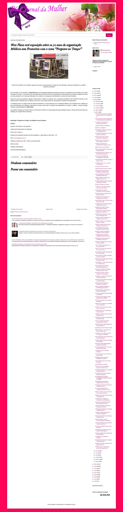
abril (96, 455)
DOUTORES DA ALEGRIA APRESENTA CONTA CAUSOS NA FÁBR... (103, 378)
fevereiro (97, 459)
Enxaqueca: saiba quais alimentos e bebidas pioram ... (103, 385)
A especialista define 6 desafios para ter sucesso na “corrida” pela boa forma (37, 231)
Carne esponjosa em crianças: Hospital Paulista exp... (102, 174)
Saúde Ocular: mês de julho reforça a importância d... (103, 396)
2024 (95, 95)
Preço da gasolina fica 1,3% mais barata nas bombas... (103, 347)
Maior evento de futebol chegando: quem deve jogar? (103, 256)
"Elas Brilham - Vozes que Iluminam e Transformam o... (103, 263)
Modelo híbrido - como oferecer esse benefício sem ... (102, 330)
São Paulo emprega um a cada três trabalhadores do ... (103, 370)
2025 (95, 93)
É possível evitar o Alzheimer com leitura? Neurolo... (103, 194)
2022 (95, 99)
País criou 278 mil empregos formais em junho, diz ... (102, 367)
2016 (95, 474)
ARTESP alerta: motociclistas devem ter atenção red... (102, 447)
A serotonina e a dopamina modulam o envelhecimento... (103, 399)
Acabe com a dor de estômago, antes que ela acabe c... (102, 187)
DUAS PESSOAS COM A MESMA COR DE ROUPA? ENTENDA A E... (103, 115)
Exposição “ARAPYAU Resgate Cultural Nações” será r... (102, 270)
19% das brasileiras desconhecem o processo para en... (103, 423)
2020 (95, 466)
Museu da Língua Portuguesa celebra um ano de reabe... (102, 232)
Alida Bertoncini (106, 50)
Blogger (73, 504)
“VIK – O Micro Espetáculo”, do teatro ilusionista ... (102, 245)
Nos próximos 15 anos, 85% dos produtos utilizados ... (103, 374)
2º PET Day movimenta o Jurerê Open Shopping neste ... (103, 214)
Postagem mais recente (16, 209)
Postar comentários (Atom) (21, 211)
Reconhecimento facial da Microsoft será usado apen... (103, 337)
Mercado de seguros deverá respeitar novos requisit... (102, 273)
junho (96, 450)
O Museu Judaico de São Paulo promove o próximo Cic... (102, 225)
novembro (98, 103)
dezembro (98, 101)
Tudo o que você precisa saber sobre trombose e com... (102, 402)
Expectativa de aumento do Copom (103, 327)
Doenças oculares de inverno (102, 184)
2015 (95, 477)
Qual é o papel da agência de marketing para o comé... (102, 287)
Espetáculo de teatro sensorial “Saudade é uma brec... (102, 239)
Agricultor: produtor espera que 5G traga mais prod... (103, 444)
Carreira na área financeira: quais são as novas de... (103, 307)
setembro (97, 107)
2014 (95, 479)
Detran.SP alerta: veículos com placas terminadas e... (102, 290)
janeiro (97, 461)
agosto (97, 110)
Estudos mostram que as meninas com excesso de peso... (103, 392)
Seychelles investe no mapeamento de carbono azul (103, 318)
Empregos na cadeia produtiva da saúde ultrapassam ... (103, 276)
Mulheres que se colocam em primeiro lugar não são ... (102, 141)
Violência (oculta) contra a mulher (103, 168)
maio (96, 453)
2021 (95, 464)
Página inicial (49, 209)
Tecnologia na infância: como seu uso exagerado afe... (103, 130)
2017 (95, 472)
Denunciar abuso (97, 485)
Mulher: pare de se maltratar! (102, 147)
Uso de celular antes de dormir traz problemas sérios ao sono (27, 218)
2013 (95, 481)
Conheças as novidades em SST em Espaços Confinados (103, 334)
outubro (97, 105)
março (97, 457)
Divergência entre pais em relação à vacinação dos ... (103, 440)
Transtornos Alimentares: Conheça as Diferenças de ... (103, 409)
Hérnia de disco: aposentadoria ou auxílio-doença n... (103, 325)
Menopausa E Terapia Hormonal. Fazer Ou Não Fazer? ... (103, 430)
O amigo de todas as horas (101, 166)
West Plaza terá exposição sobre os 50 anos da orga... (103, 259)
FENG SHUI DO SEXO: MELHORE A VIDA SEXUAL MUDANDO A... (103, 119)
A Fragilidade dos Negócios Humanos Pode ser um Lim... (102, 235)
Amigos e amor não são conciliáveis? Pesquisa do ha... (103, 144)
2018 (95, 470)
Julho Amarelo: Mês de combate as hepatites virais (103, 416)
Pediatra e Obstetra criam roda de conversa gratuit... (103, 242)
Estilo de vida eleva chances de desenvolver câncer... (102, 406)
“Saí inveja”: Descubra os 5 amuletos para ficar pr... (101, 122)
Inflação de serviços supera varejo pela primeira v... (103, 314)
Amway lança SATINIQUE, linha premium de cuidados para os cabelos (36, 223)
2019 (95, 468)
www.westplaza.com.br (19, 138)
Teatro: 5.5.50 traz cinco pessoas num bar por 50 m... (103, 249)
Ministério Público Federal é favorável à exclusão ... (102, 283)
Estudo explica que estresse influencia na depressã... (102, 137)
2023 (95, 97)
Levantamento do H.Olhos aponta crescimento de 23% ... (103, 204)
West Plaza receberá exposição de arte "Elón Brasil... (103, 252)
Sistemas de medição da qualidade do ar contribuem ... (103, 304)
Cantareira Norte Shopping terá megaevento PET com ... (102, 218)
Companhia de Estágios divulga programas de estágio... (102, 297)
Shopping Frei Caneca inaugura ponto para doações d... (103, 211)
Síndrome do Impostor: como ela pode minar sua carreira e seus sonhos (29, 244)
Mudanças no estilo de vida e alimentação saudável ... (102, 208)
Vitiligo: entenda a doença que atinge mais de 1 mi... (102, 178)
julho (96, 112)
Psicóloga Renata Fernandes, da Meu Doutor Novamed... (103, 153)
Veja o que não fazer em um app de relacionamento (103, 150)
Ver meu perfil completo (106, 52)
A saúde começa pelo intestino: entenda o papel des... (102, 413)
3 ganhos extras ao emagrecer (102, 125)
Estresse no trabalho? (100, 127)
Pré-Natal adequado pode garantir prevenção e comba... (103, 181)
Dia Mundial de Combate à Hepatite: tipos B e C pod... (102, 382)
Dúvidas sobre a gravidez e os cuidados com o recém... (102, 197)
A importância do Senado (101, 364)
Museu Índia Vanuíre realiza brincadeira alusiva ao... (102, 266)
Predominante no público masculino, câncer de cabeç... (103, 190)
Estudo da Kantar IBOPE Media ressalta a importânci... (102, 344)
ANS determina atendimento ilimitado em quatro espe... (102, 171)
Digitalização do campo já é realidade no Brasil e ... (101, 358)
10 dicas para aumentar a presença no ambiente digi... (103, 280)
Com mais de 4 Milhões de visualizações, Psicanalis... (102, 156)
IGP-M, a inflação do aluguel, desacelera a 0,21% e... (102, 321)
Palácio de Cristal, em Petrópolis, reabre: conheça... (103, 221)
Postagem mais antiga (81, 209)
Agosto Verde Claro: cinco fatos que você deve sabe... (103, 201)
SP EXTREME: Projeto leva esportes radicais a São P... (102, 228)
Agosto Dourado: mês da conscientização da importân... (103, 420)
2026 (95, 91)
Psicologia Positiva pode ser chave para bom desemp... (103, 134)
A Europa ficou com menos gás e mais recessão (103, 311)
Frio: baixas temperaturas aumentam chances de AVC (102, 389)
